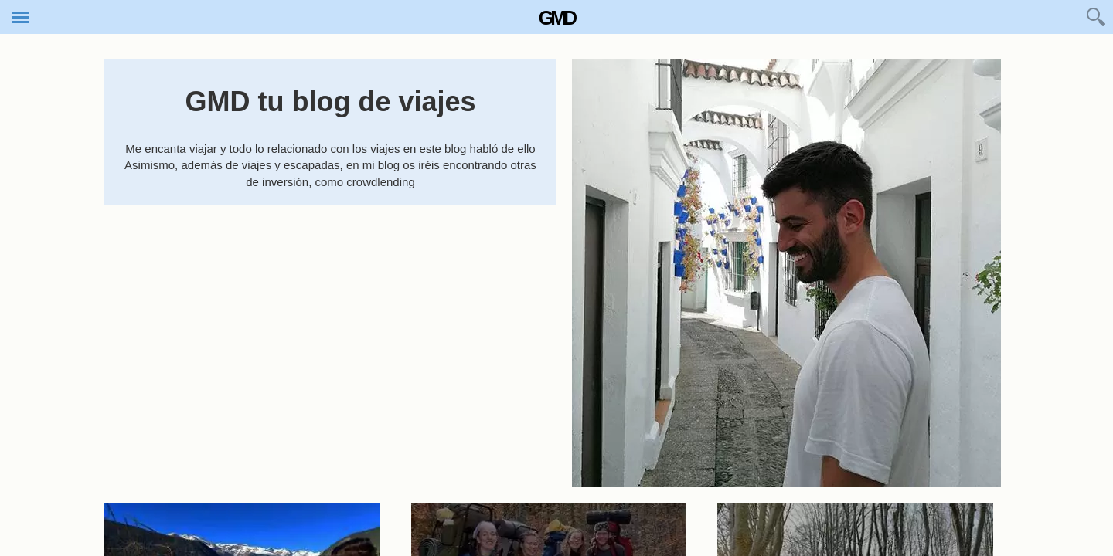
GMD (556, 18)
